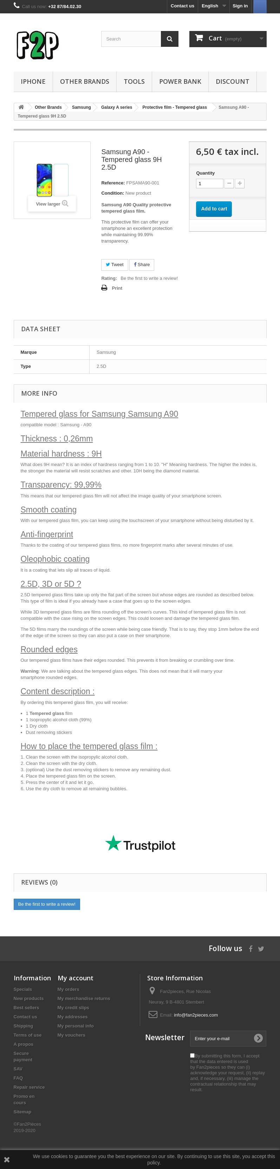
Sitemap (23, 1111)
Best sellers (26, 1007)
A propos (24, 1044)
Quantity (205, 173)
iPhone (33, 81)
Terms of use (28, 1035)
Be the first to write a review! (149, 278)
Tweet (114, 264)
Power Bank (180, 81)
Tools (134, 81)
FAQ (18, 1078)
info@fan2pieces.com (196, 1015)
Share (142, 264)
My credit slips (73, 1007)
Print (117, 288)
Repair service (29, 1087)
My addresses (73, 1016)
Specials (23, 989)
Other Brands (84, 81)
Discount (232, 81)
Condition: (112, 193)
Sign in (240, 5)
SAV (18, 1068)
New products (29, 998)
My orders (68, 989)
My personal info (76, 1026)
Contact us (182, 5)
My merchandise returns (84, 998)
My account (75, 978)
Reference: (113, 183)
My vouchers (71, 1035)
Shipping (23, 1026)
